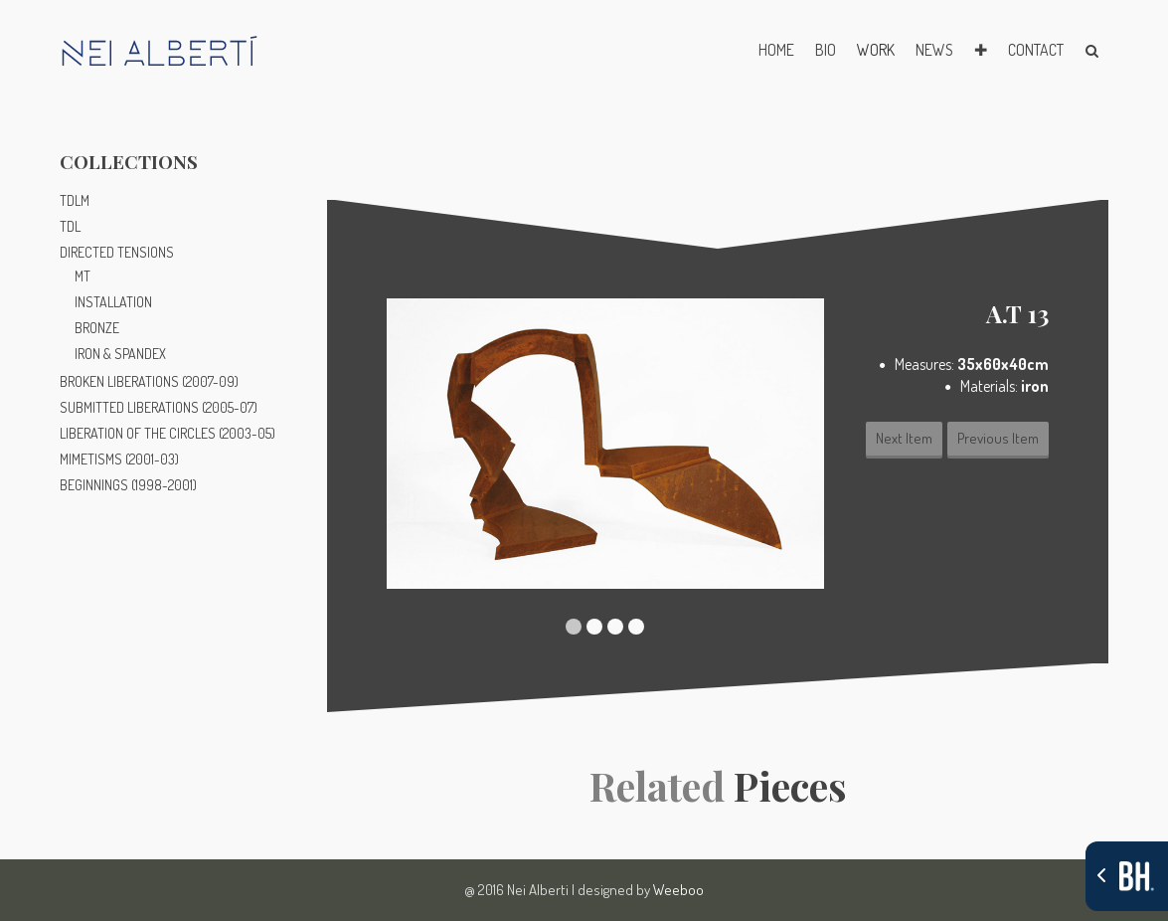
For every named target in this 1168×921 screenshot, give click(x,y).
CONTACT (1036, 50)
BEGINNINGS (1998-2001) (128, 484)
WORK (876, 50)
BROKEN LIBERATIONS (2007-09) (149, 381)
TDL (70, 226)
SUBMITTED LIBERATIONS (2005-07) (158, 407)
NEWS (934, 50)
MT (82, 276)
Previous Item (998, 438)
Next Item (904, 438)
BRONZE (97, 327)
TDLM (74, 200)
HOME (776, 50)
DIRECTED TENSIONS (117, 252)
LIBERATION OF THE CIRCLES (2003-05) (167, 433)
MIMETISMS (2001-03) (119, 459)
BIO (825, 50)
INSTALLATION (113, 301)
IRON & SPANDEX (120, 353)
